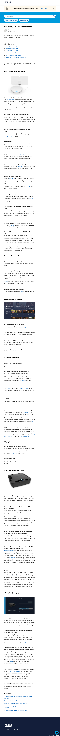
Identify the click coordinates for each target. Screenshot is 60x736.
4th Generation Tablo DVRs (11, 20)
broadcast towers (26, 395)
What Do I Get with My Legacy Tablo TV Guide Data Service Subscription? (17, 706)
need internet (12, 178)
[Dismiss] (53, 8)
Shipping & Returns (10, 53)
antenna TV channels (12, 123)
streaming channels (8, 136)
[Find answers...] (30, 16)
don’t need (21, 154)
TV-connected (12, 557)
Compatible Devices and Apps (12, 48)
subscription (16, 513)
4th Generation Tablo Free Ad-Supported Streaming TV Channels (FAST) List (18, 697)
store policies (14, 453)
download (19, 166)
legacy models (9, 496)
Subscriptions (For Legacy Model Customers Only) (16, 57)
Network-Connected (8, 550)
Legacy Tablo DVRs (24, 20)
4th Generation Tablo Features (12, 50)
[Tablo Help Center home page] (8, 725)
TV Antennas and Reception (12, 52)
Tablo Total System (10, 99)
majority (23, 336)
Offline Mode (28, 186)
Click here (27, 170)
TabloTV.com (12, 225)
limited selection (14, 576)
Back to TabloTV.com (8, 730)
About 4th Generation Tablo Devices (13, 47)
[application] (56, 732)
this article (23, 380)
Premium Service (13, 675)
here (26, 327)
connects (9, 143)
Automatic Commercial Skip (14, 671)
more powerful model (24, 436)
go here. (26, 423)
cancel (11, 661)
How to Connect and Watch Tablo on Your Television (15, 703)
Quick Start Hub (43, 8)
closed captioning (17, 350)
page (22, 291)
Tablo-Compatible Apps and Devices (12, 700)
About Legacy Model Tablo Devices (13, 55)
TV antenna (31, 103)
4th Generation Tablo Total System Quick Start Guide (15, 710)
